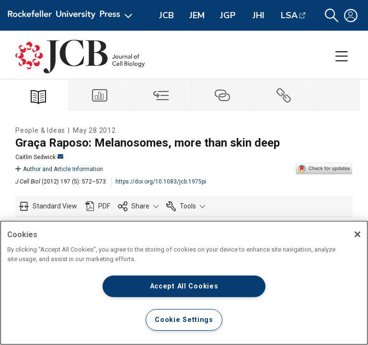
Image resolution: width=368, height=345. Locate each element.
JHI (258, 15)
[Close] (357, 234)
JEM (197, 15)
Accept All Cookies (184, 286)
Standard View (55, 206)
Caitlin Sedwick (39, 157)
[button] (331, 16)
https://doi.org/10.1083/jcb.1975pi (160, 181)
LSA (289, 15)
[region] (184, 282)
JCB (166, 15)
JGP (228, 15)
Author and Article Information (59, 169)
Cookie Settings (184, 320)
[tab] (99, 95)
